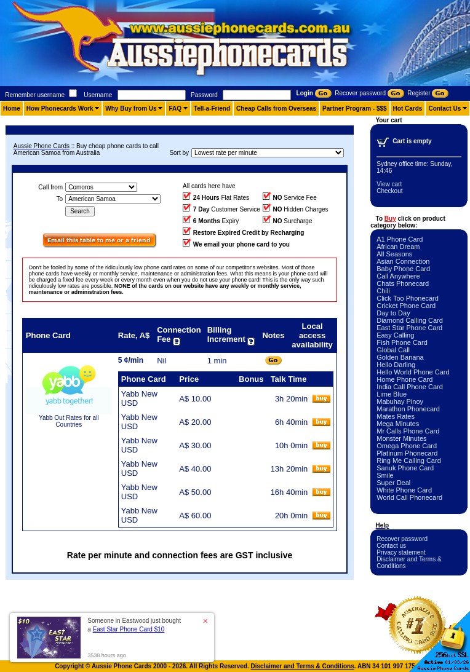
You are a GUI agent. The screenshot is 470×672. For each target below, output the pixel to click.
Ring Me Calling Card (408, 460)
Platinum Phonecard (406, 453)
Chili (382, 290)
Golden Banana (399, 357)
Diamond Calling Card (409, 320)
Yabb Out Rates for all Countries (69, 421)
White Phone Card (404, 490)
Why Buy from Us (130, 108)
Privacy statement (400, 552)
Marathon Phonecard (408, 409)
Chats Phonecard (402, 283)
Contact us (391, 545)
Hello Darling (395, 364)
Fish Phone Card (402, 342)
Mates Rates (395, 416)
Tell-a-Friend (212, 108)
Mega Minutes (397, 423)
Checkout (389, 191)
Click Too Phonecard (407, 298)
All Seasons (394, 254)
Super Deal (393, 482)
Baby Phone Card (403, 268)
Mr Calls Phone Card (407, 431)
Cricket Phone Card (406, 305)
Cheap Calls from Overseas (276, 108)
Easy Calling (395, 335)
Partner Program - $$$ (354, 108)
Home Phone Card (404, 379)
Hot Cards (408, 108)
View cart (389, 184)
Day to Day (393, 313)
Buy (390, 218)
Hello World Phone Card (412, 372)
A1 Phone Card (399, 239)
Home (11, 108)
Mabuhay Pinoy (399, 401)
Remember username (35, 95)
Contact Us (444, 108)
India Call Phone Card (409, 386)
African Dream (398, 246)
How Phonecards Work (60, 108)
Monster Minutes (401, 438)
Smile (385, 475)
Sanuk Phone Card (405, 468)
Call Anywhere (398, 276)
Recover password (402, 539)
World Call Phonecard (409, 497)
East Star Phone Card (409, 327)
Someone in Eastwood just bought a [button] (134, 625)
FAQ (175, 108)
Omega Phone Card (406, 445)
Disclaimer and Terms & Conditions (302, 666)
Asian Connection (402, 261)
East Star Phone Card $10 (129, 629)
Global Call (393, 350)
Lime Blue (391, 394)
